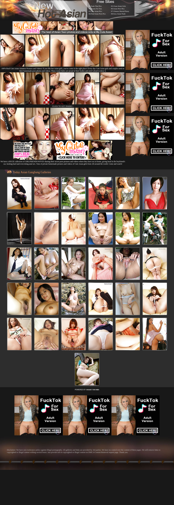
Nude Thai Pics (96, 6)
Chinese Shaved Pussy (121, 11)
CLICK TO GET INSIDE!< (63, 106)
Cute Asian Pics (96, 11)
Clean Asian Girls (119, 6)
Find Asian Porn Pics (98, 14)
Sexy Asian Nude (119, 14)
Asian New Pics (118, 9)
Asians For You (96, 9)
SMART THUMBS (92, 390)
